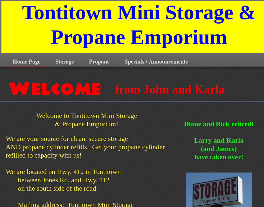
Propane (99, 62)
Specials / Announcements (156, 62)
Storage (65, 62)
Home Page (27, 62)
